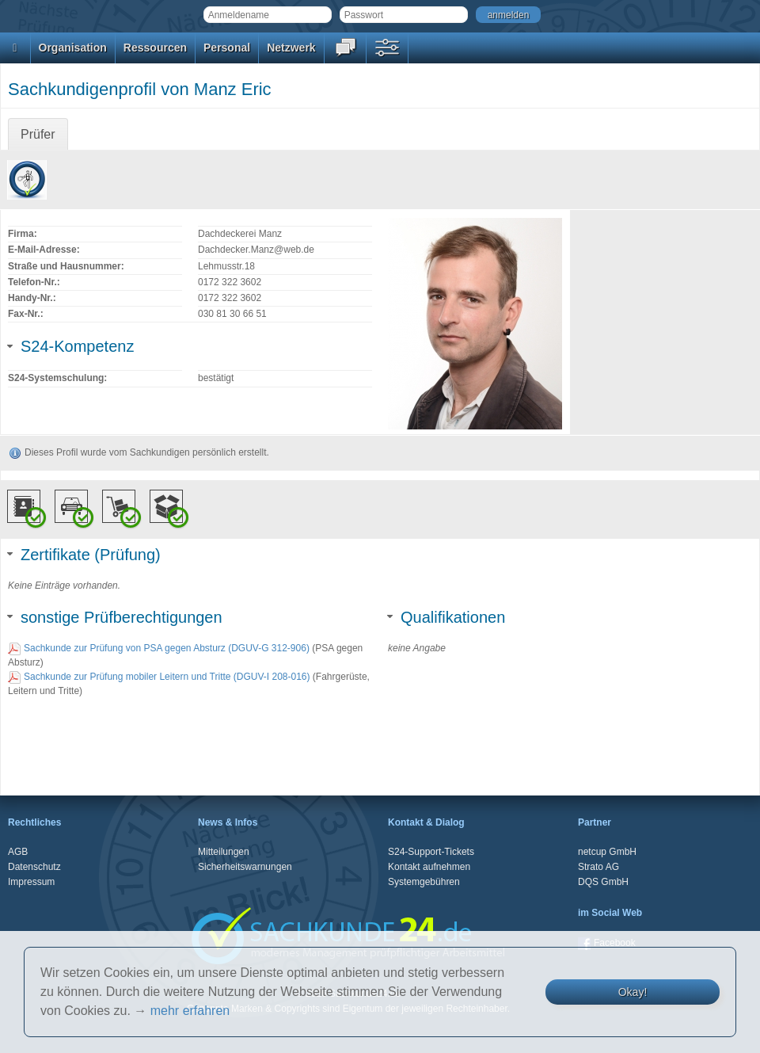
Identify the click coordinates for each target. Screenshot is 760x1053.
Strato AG (598, 866)
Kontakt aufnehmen (429, 866)
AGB (18, 851)
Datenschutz (34, 866)
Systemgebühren (424, 881)
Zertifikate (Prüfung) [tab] (84, 554)
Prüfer (38, 134)
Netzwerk (291, 47)
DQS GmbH (603, 881)
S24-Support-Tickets (431, 851)
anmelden (509, 15)
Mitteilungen (223, 851)
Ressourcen (155, 47)
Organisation (73, 47)
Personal (226, 47)
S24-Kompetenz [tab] (71, 346)
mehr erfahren (190, 1010)
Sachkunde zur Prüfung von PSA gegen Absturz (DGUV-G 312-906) (159, 648)
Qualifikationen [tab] (446, 617)
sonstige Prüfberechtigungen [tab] (115, 617)
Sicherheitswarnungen (245, 866)
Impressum (31, 881)
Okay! (633, 992)
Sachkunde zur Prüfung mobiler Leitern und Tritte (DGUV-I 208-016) (159, 676)
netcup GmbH (607, 851)
